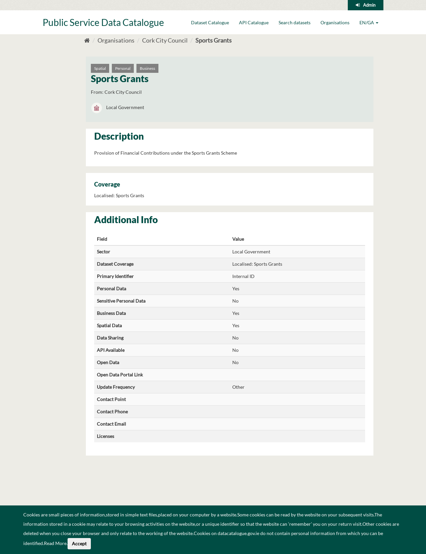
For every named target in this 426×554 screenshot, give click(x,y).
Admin (369, 5)
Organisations (334, 22)
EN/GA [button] (368, 22)
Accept (79, 543)
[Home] (87, 40)
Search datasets (295, 22)
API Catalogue (254, 22)
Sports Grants (213, 40)
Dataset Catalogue (210, 22)
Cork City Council (165, 40)
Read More (55, 543)
